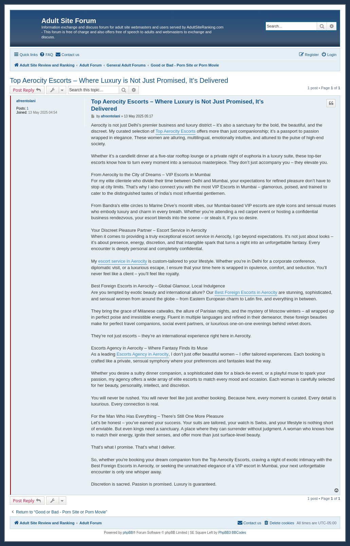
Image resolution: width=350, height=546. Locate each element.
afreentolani (26, 101)
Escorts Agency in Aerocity (142, 354)
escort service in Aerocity (122, 261)
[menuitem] (46, 55)
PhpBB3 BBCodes (232, 532)
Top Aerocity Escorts (175, 131)
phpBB (128, 532)
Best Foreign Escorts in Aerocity (246, 292)
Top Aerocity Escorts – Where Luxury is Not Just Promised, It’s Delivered (119, 80)
